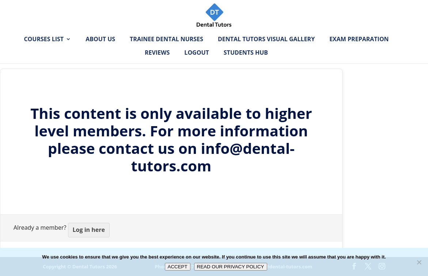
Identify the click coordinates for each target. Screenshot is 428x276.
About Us (100, 50)
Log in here (89, 230)
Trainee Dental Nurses (166, 50)
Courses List (44, 50)
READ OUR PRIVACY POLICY (230, 266)
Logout (196, 64)
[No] (419, 262)
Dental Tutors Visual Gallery (266, 50)
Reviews (157, 64)
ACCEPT (178, 266)
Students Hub (246, 64)
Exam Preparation (359, 50)
